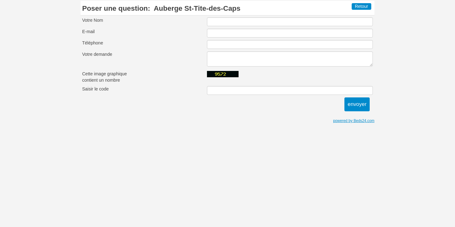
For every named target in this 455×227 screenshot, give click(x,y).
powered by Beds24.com (353, 121)
